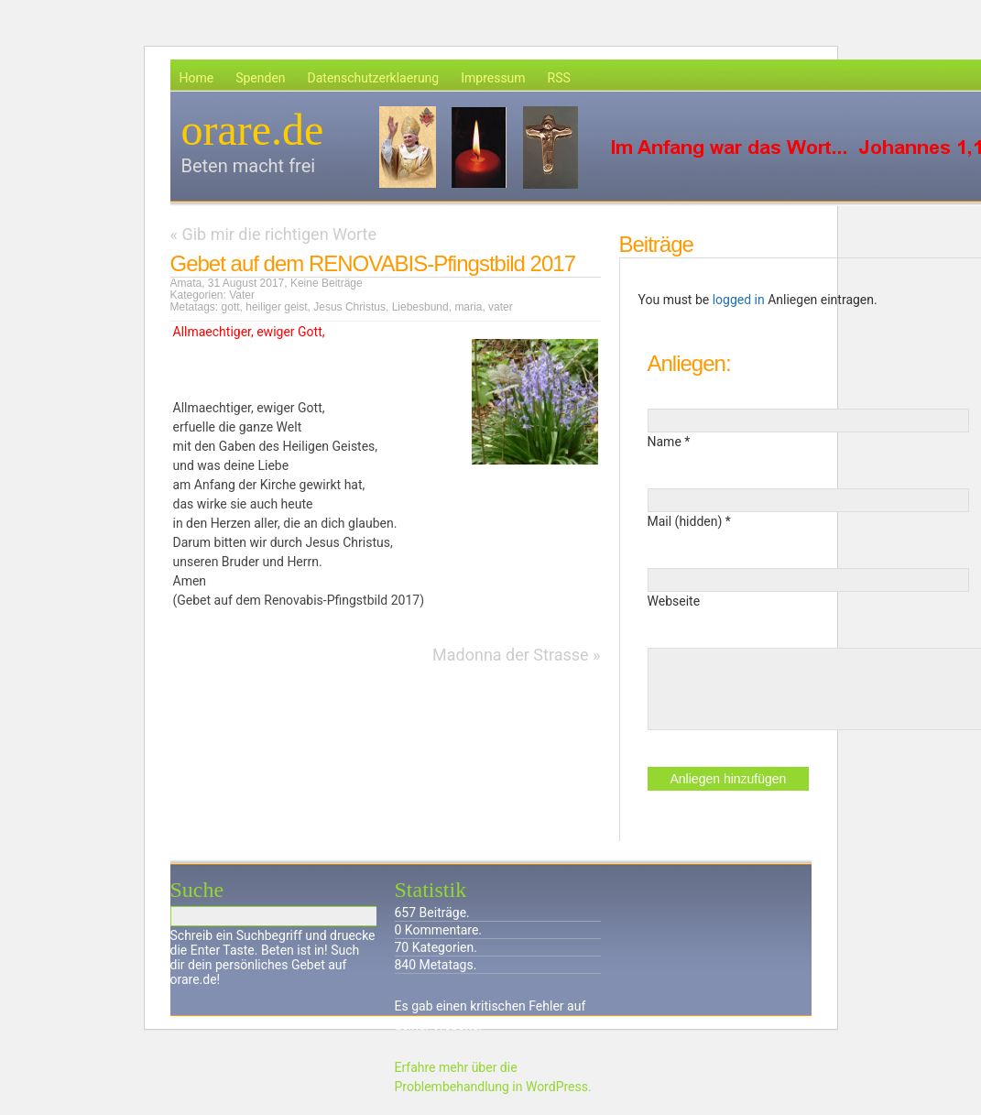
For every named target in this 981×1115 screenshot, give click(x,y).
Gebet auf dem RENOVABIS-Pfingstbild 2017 (372, 263)
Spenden (260, 78)
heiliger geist (276, 307)
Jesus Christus (349, 307)
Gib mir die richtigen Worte (278, 234)
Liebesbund (420, 307)
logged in (739, 299)
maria (468, 307)
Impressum (493, 78)
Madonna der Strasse (510, 654)
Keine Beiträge (326, 283)
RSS (559, 78)
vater (500, 307)
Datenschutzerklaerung (374, 78)
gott (231, 307)
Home (197, 78)
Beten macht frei (248, 166)
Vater (242, 295)
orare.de (252, 129)
